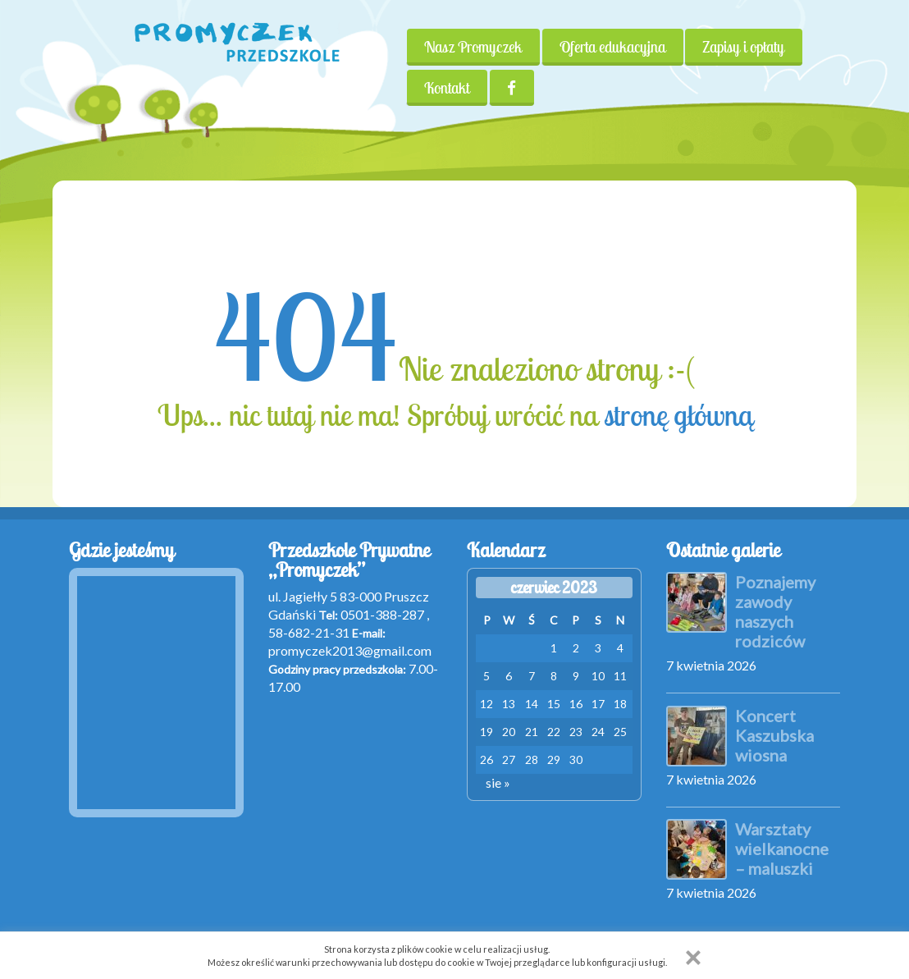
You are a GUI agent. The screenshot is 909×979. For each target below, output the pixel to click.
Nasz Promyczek (473, 47)
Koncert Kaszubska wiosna (774, 735)
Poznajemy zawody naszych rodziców (775, 611)
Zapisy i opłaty (744, 47)
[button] (693, 957)
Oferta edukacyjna (612, 47)
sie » (498, 782)
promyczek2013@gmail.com (350, 650)
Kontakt (446, 88)
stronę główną (678, 415)
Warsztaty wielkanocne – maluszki (782, 848)
